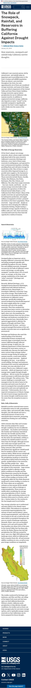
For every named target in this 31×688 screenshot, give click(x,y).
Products (6, 633)
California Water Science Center (13, 46)
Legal (5, 650)
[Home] (6, 8)
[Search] (23, 7)
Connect (6, 641)
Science (5, 628)
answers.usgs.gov (6, 682)
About (5, 646)
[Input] (19, 7)
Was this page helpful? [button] (16, 686)
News (5, 637)
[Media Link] (15, 124)
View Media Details (22, 137)
